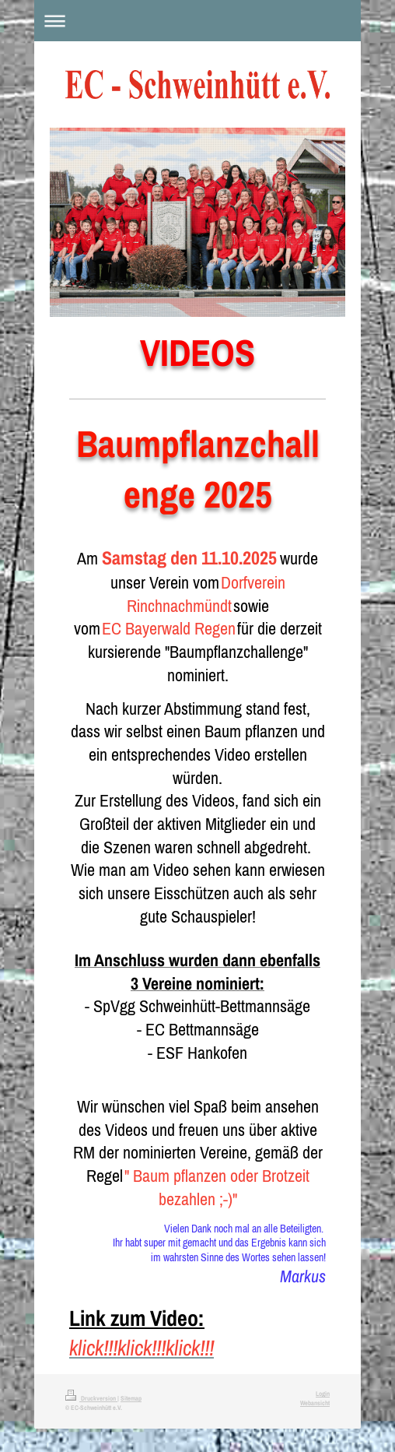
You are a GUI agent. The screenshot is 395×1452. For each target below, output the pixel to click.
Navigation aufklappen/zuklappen (197, 20)
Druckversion (91, 1398)
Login (323, 1393)
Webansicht (315, 1403)
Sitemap (131, 1398)
